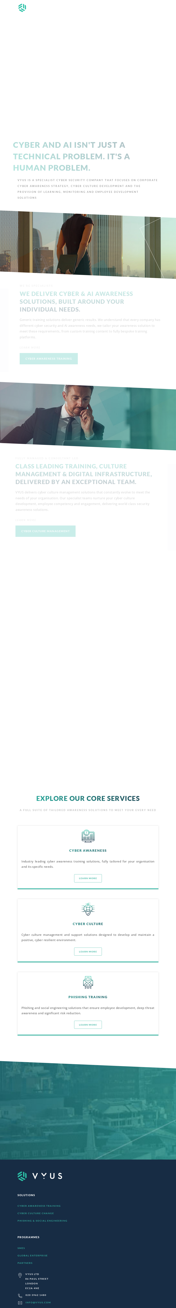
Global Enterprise (33, 1255)
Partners (25, 1262)
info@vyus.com (38, 1302)
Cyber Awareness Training (39, 1205)
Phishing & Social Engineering (43, 1220)
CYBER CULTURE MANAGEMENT (45, 531)
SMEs (21, 1248)
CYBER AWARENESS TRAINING (49, 358)
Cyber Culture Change (36, 1213)
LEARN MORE (79, 615)
